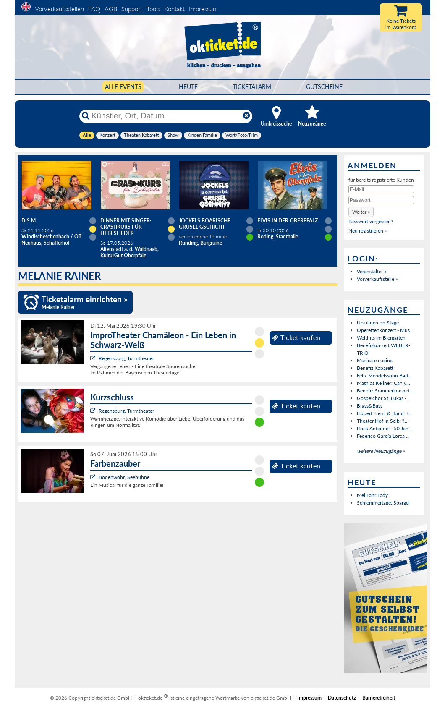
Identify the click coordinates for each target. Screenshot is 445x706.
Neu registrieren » (367, 230)
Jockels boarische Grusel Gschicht (204, 223)
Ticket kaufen (296, 337)
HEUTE (188, 86)
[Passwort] (381, 200)
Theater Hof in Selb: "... (382, 421)
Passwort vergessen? (370, 221)
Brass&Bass (369, 406)
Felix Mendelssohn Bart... (384, 375)
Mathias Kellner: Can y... (383, 383)
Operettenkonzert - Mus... (385, 330)
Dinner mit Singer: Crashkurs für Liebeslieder (125, 226)
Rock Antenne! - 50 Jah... (384, 428)
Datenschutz (342, 698)
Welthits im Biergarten (381, 338)
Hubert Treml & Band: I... (384, 413)
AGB (111, 9)
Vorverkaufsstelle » (377, 279)
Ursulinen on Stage (378, 322)
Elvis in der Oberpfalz (287, 220)
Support (131, 9)
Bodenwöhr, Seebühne (124, 477)
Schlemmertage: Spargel (383, 502)
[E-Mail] (381, 189)
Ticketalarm (252, 86)
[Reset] (246, 115)
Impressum (203, 9)
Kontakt (174, 9)
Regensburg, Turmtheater (126, 358)
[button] (361, 212)
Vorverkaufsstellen (59, 9)
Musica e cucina (375, 360)
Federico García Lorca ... (383, 436)
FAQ (94, 9)
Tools (153, 9)
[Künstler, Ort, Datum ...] (165, 115)
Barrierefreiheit (378, 698)
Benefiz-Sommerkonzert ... (386, 390)
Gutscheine (324, 86)
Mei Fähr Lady (372, 495)
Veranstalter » (371, 271)
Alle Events (123, 86)
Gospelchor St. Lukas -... (383, 398)
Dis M (28, 220)
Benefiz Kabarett (375, 368)
